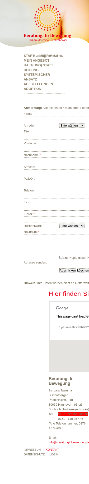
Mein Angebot (36, 60)
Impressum (32, 453)
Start (29, 56)
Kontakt (52, 453)
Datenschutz (34, 458)
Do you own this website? (72, 330)
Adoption (32, 89)
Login (53, 458)
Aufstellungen (38, 84)
